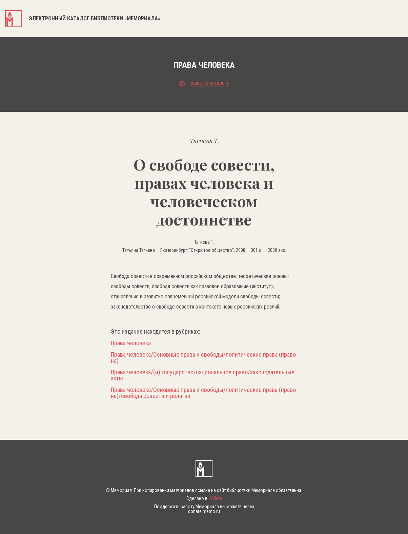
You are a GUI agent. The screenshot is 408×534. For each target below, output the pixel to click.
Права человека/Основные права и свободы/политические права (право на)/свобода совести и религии (203, 393)
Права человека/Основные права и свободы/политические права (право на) (203, 358)
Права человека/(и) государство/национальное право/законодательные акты (202, 375)
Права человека (131, 343)
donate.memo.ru (204, 511)
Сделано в (204, 498)
